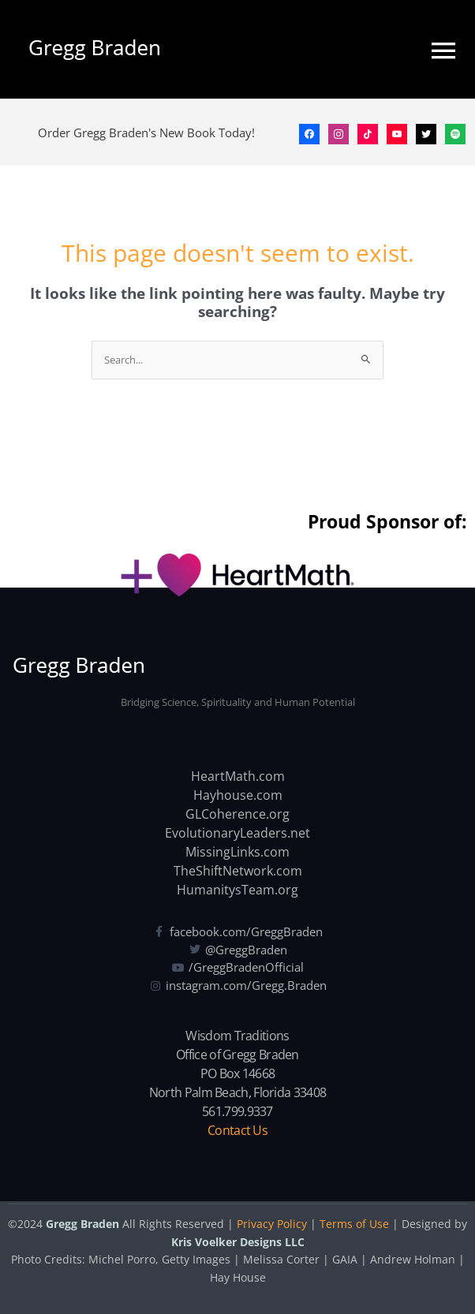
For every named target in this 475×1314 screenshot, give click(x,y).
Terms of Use (354, 1223)
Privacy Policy (272, 1223)
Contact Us (237, 1130)
